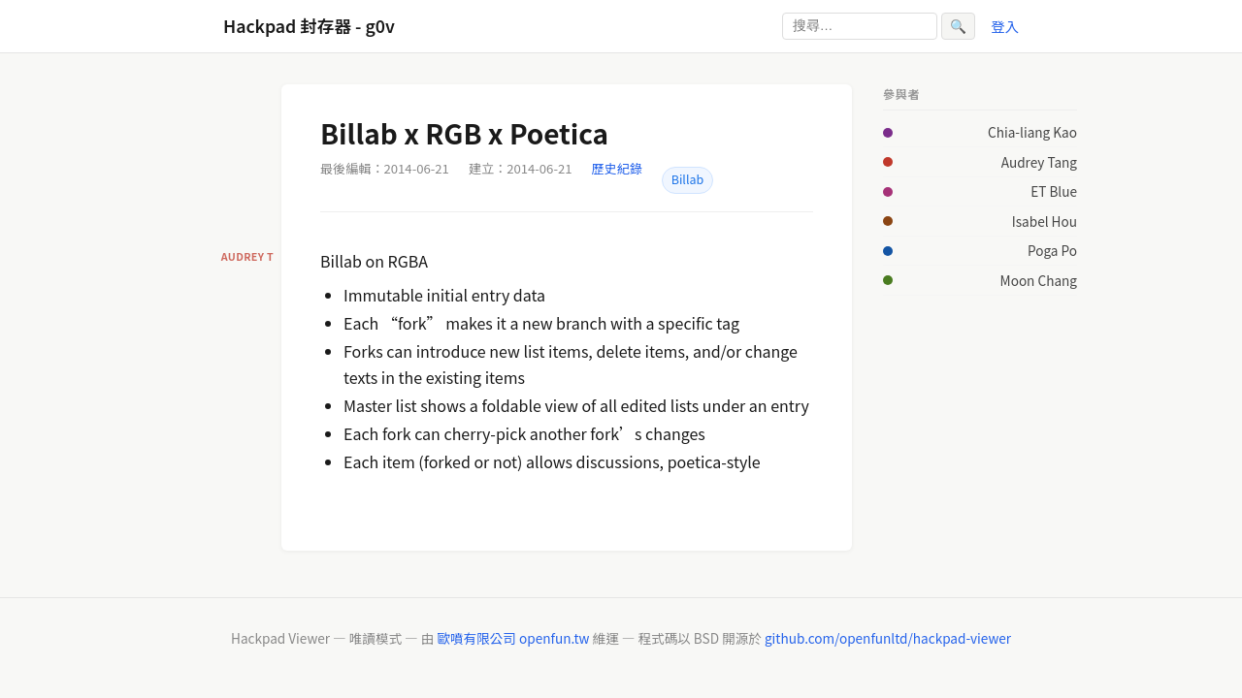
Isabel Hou (1044, 221)
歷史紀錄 (617, 168)
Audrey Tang (1039, 162)
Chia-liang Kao (1032, 132)
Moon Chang (1038, 280)
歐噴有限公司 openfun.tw (513, 638)
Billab (687, 179)
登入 (1005, 26)
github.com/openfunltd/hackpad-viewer (888, 638)
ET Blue (1053, 191)
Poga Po (1052, 250)
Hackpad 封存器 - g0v (309, 26)
